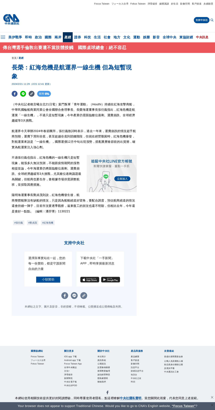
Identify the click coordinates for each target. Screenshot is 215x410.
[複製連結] (31, 94)
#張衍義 (18, 222)
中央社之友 (138, 384)
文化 (126, 37)
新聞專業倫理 (107, 375)
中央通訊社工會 (173, 386)
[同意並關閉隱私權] (212, 397)
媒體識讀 (164, 4)
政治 (38, 37)
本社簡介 (104, 357)
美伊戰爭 (15, 37)
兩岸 (57, 37)
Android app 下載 (72, 364)
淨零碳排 (152, 4)
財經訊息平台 (140, 375)
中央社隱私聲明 (131, 398)
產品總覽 (137, 357)
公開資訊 (104, 366)
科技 (87, 37)
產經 (67, 37)
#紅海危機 (47, 222)
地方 (117, 37)
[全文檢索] (212, 20)
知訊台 (135, 379)
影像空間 (185, 4)
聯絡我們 (104, 388)
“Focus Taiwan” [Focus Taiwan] (184, 406)
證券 (77, 37)
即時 (28, 37)
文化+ (68, 384)
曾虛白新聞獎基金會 (173, 359)
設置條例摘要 (107, 370)
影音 (156, 37)
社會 (107, 37)
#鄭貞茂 (32, 222)
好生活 (174, 4)
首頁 (14, 58)
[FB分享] (15, 94)
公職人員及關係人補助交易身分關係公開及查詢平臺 (173, 372)
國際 (48, 37)
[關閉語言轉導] (212, 405)
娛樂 (146, 37)
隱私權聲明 (105, 384)
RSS (134, 388)
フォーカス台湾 (120, 4)
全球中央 (169, 37)
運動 (136, 37)
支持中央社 (202, 20)
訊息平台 (137, 370)
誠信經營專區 (107, 379)
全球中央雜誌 (73, 379)
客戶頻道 (197, 4)
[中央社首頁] (11, 19)
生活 (97, 37)
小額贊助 (48, 279)
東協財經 (186, 37)
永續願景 (208, 4)
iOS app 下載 (73, 357)
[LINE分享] (23, 94)
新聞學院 (70, 393)
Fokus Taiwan (138, 4)
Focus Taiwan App (73, 373)
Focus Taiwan (101, 4)
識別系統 (104, 361)
